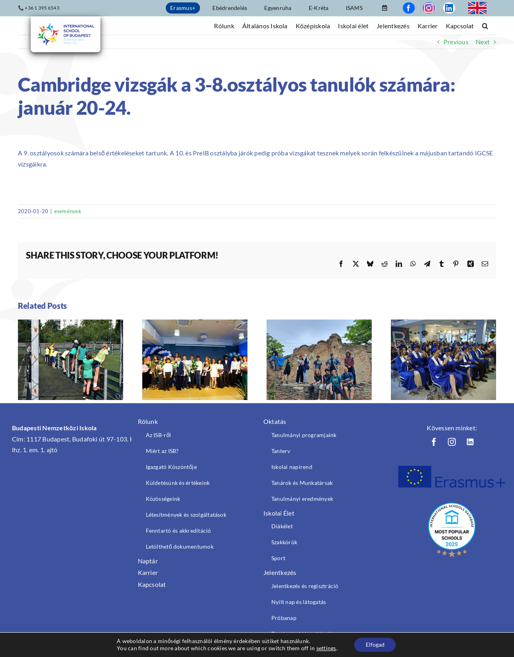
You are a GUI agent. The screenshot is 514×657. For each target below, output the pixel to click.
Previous (456, 41)
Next (483, 41)
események (67, 211)
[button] (485, 25)
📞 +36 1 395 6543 (38, 8)
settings (325, 648)
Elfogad (375, 644)
